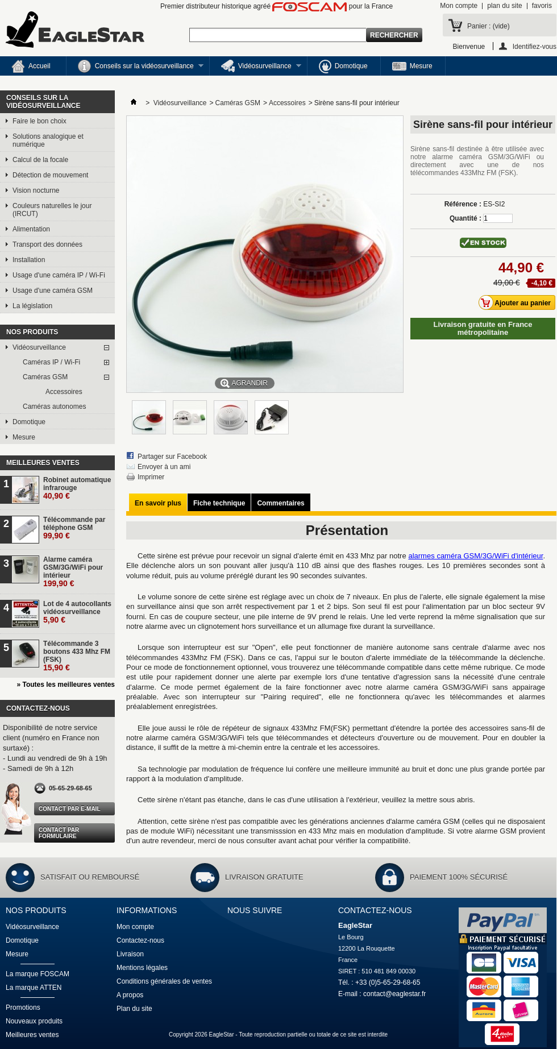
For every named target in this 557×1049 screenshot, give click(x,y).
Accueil (31, 66)
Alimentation (31, 229)
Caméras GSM (45, 377)
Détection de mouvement (50, 175)
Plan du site (134, 1009)
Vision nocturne (36, 190)
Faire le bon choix (39, 121)
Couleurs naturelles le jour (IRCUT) (52, 210)
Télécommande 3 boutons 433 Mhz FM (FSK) (76, 656)
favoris (542, 6)
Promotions (23, 1007)
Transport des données (47, 244)
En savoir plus (158, 503)
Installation (29, 260)
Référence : (462, 204)
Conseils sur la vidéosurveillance (134, 68)
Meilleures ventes (43, 463)
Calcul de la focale (40, 160)
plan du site (504, 6)
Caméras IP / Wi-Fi (51, 362)
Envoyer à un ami (164, 467)
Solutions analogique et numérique (48, 140)
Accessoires (63, 392)
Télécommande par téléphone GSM (74, 528)
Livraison (130, 954)
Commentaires (280, 503)
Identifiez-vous (534, 46)
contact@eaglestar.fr (394, 994)
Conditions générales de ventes (164, 981)
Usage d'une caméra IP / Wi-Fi (59, 275)
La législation (32, 306)
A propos (130, 995)
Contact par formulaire (59, 833)
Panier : (488, 26)
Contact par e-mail (70, 809)
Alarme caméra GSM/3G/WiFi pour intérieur (73, 571)
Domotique (343, 66)
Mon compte (458, 6)
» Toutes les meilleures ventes (65, 685)
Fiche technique (219, 503)
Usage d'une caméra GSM (53, 291)
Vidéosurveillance (255, 68)
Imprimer (151, 477)
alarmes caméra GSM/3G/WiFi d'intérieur (475, 556)
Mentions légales (142, 968)
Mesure (412, 66)
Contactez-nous (140, 940)
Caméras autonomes (54, 407)
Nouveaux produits (34, 1021)
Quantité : (465, 218)
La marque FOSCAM (37, 974)
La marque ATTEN (33, 988)
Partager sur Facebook (172, 457)
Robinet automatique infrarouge (77, 488)
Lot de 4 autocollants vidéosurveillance (77, 612)
